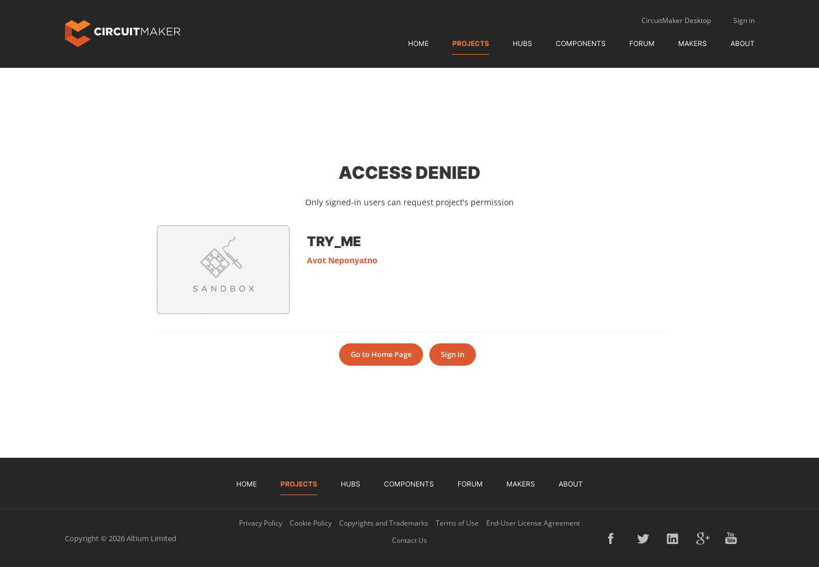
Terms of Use (457, 523)
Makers (692, 43)
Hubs (522, 43)
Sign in (744, 20)
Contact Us (409, 540)
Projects (470, 43)
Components (581, 43)
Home (418, 43)
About (742, 43)
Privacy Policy (260, 523)
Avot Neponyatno (342, 260)
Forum (642, 43)
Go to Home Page (381, 354)
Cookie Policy (311, 523)
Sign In (452, 354)
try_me (334, 241)
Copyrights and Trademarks (383, 523)
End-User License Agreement (533, 523)
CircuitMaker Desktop (676, 20)
